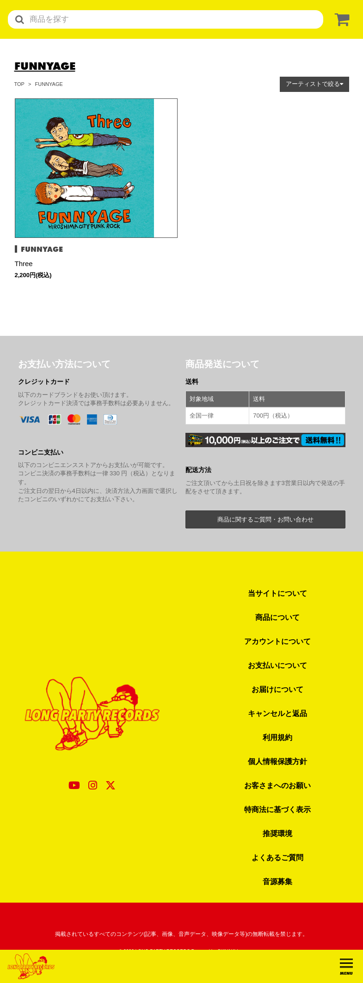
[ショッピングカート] (340, 20)
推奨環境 (277, 833)
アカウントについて (277, 641)
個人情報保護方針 (277, 761)
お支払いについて (277, 665)
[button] (314, 84)
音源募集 (277, 881)
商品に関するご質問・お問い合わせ (265, 519)
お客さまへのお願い (277, 785)
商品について (277, 617)
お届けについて (277, 689)
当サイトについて (277, 593)
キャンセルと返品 (277, 713)
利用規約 (277, 737)
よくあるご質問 (277, 857)
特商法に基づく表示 (277, 809)
